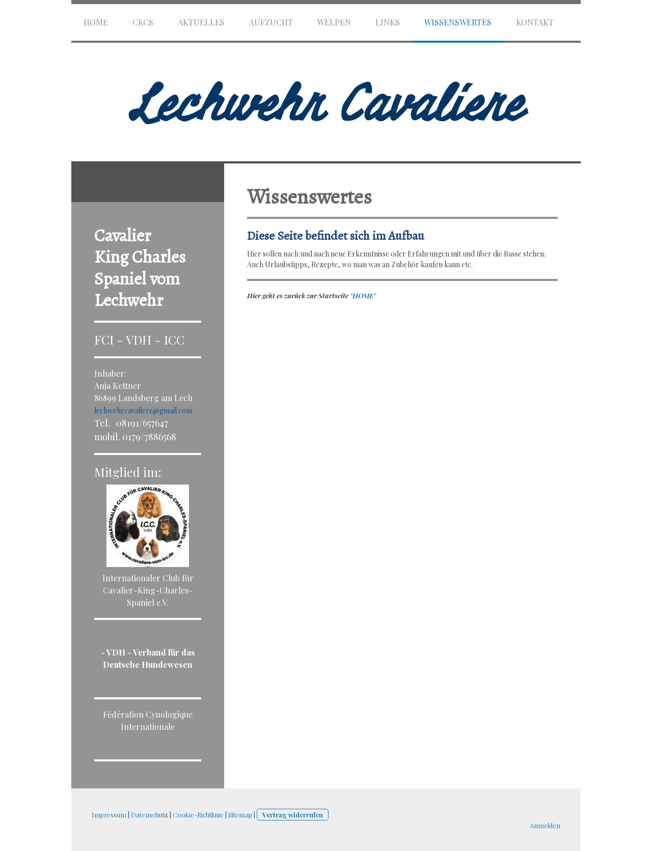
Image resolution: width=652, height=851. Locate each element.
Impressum (109, 814)
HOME (96, 22)
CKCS (142, 22)
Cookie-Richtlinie (198, 814)
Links (387, 22)
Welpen (334, 22)
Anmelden (545, 825)
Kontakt (535, 22)
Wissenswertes (458, 22)
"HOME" (363, 295)
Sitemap (240, 814)
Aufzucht (271, 22)
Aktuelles (201, 22)
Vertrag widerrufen (292, 814)
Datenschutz (149, 814)
